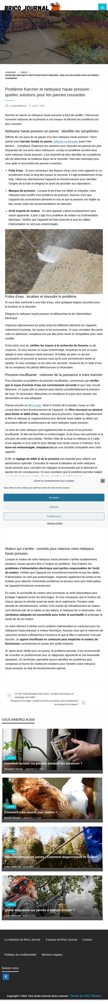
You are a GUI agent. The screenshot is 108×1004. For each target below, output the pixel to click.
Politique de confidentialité (20, 959)
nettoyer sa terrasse (66, 145)
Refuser (54, 506)
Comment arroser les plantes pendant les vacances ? (43, 768)
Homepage (10, 77)
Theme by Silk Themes (85, 1000)
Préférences (54, 516)
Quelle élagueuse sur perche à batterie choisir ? (39, 914)
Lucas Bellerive (18, 110)
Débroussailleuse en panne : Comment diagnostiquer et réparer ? (51, 863)
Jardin (24, 77)
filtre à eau (34, 409)
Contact (87, 944)
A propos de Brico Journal (61, 944)
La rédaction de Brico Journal (22, 944)
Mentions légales (55, 523)
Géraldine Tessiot (13, 773)
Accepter (54, 497)
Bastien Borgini (12, 822)
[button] (102, 481)
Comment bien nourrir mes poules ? (30, 816)
